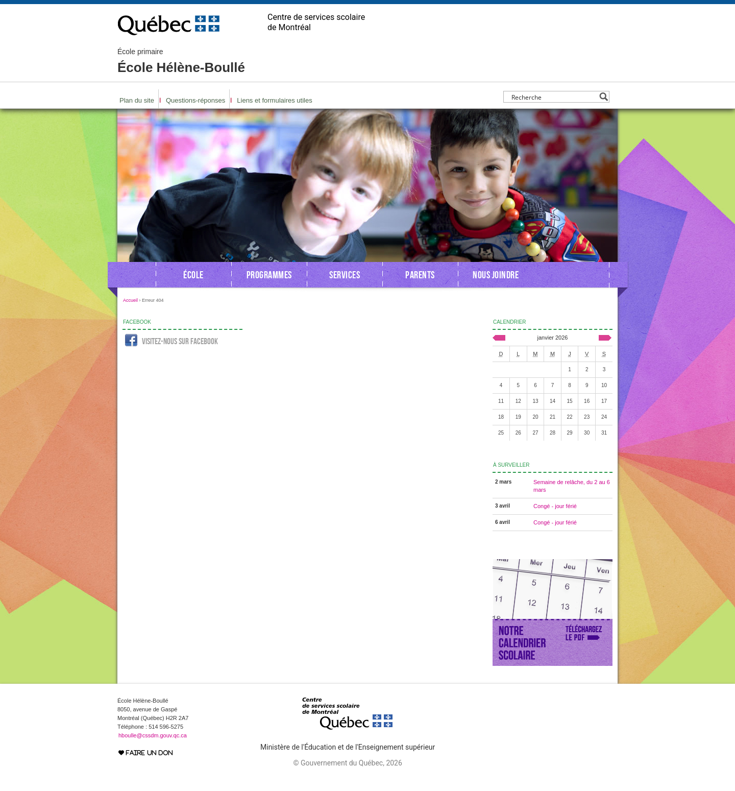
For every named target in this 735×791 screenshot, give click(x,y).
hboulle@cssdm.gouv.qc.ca (152, 735)
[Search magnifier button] (603, 96)
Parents (420, 274)
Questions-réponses (195, 100)
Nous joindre (496, 274)
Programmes (269, 274)
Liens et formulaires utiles (274, 100)
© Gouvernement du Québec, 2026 (347, 763)
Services (344, 274)
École (193, 274)
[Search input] (553, 97)
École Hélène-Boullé (181, 61)
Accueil (130, 300)
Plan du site (136, 100)
